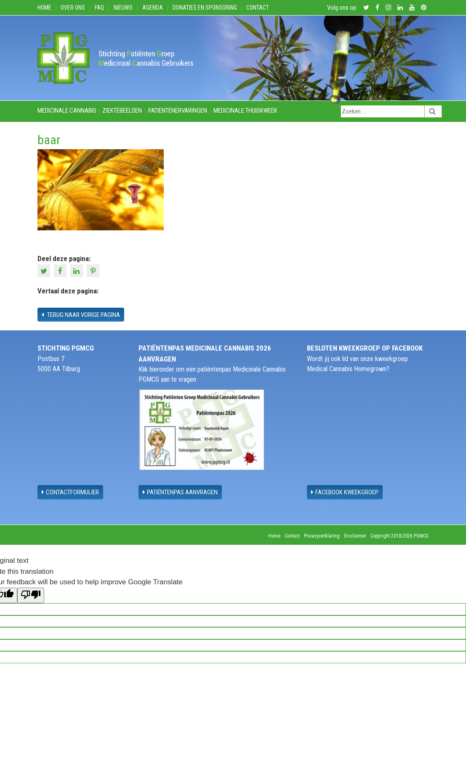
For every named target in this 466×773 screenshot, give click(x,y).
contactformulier (70, 492)
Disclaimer (355, 536)
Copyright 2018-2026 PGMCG (399, 536)
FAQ (99, 7)
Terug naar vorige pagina (81, 315)
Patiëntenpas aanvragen (180, 492)
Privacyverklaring (322, 536)
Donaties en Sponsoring (205, 7)
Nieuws (123, 7)
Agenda (152, 7)
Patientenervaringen (177, 110)
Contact (257, 7)
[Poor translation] (30, 596)
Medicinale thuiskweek (245, 110)
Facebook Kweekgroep (344, 492)
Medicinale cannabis (66, 110)
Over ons (73, 7)
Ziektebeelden (122, 110)
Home (44, 7)
